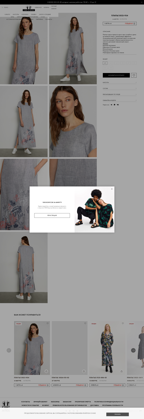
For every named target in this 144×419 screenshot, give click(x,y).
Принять (118, 414)
